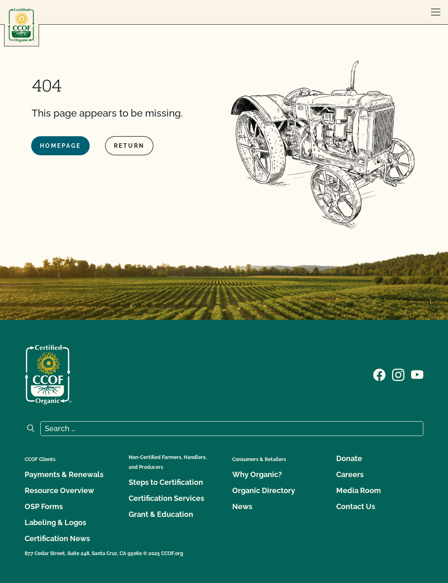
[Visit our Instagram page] (398, 374)
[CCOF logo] (21, 25)
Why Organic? (257, 474)
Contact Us (355, 506)
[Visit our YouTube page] (417, 374)
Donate (349, 458)
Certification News (57, 538)
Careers (350, 474)
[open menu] (435, 12)
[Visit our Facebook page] (379, 374)
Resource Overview (59, 490)
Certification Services (166, 498)
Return (129, 145)
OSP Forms (44, 506)
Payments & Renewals (64, 474)
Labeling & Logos (55, 522)
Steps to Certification (166, 482)
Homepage (60, 145)
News (242, 506)
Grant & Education (161, 514)
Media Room (358, 490)
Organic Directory (263, 490)
